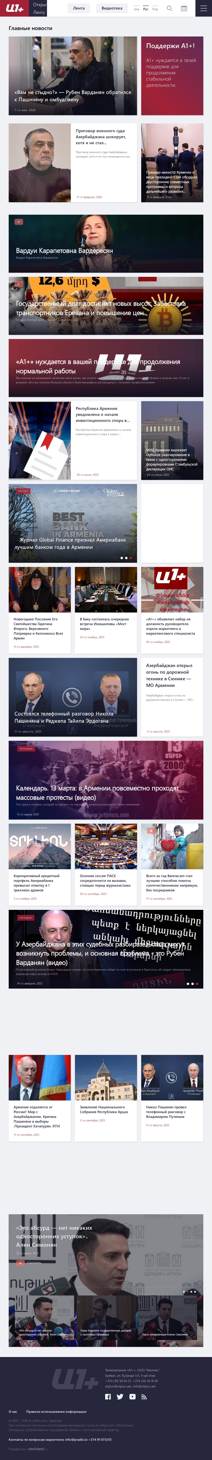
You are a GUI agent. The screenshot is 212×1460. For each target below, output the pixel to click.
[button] (120, 558)
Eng (155, 9)
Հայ (136, 9)
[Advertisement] (106, 1022)
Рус (145, 9)
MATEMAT (37, 1449)
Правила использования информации (56, 1411)
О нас (13, 1411)
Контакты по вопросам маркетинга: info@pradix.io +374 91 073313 (60, 1439)
